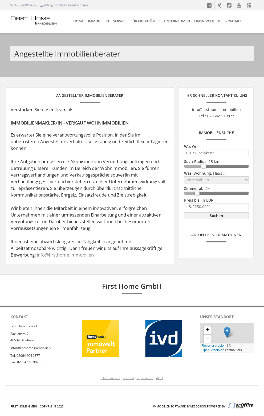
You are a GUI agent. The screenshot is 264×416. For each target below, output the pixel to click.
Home (78, 21)
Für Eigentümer (145, 21)
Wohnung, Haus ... (205, 173)
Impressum (145, 378)
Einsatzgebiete (207, 21)
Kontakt (233, 21)
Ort (191, 146)
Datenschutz (110, 378)
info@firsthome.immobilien (65, 255)
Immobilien (98, 21)
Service (119, 21)
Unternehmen (177, 21)
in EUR (198, 200)
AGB (159, 378)
